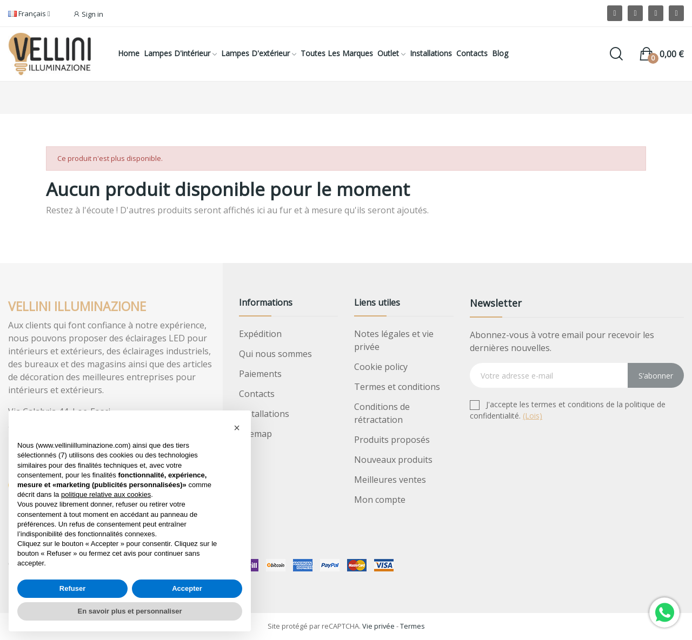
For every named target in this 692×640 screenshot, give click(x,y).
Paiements (260, 374)
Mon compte (379, 500)
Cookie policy (381, 367)
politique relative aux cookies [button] (106, 494)
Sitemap (255, 434)
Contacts (257, 394)
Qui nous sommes (275, 354)
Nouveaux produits (393, 460)
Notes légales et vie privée (394, 340)
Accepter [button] (187, 588)
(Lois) (532, 415)
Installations (264, 414)
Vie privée (378, 626)
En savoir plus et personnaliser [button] (130, 611)
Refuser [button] (72, 588)
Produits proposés (392, 440)
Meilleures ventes (390, 480)
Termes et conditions (397, 387)
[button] (236, 427)
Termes (412, 626)
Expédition (260, 334)
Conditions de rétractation (382, 413)
